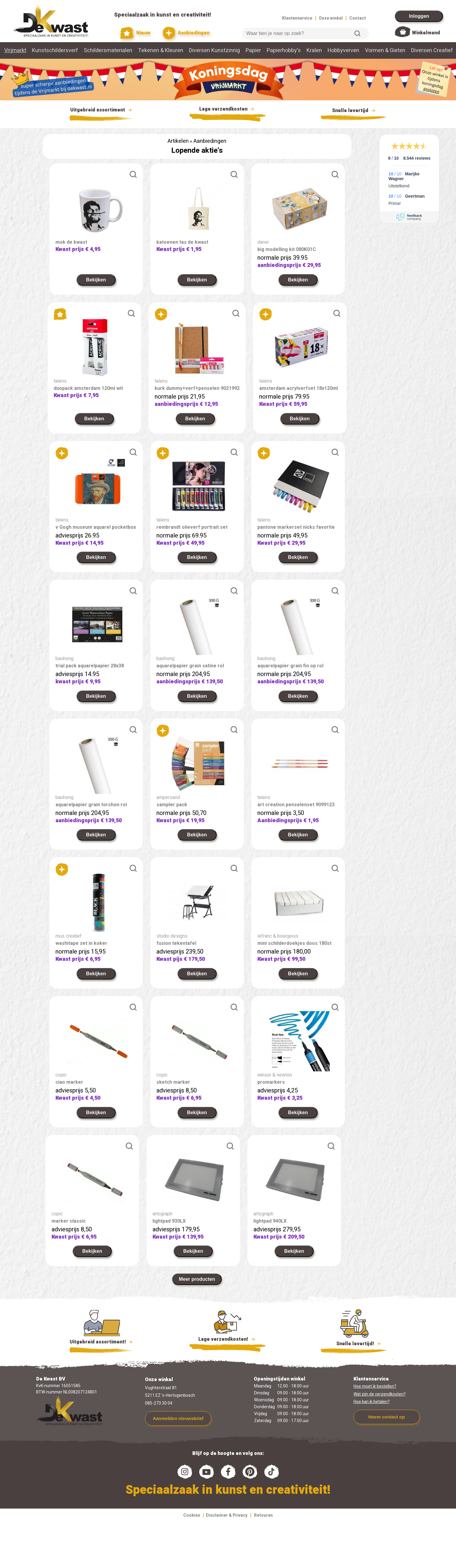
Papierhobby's (284, 50)
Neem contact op (386, 1424)
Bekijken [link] (96, 279)
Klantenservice (297, 18)
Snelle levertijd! (354, 1350)
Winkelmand (426, 32)
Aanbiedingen (186, 33)
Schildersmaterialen (108, 50)
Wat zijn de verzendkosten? (380, 1401)
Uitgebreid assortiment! (102, 1349)
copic (61, 1082)
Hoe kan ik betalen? (372, 1409)
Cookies (191, 1522)
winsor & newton (274, 1082)
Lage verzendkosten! (227, 1347)
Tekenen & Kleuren (160, 50)
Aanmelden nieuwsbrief (178, 1425)
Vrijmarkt (15, 50)
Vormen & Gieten (385, 50)
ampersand (168, 804)
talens (61, 381)
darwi (263, 242)
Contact (357, 18)
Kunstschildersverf (55, 50)
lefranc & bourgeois (277, 943)
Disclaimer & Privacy (226, 1522)
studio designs (171, 943)
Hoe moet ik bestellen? (375, 1393)
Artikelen (178, 141)
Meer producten (197, 1286)
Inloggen (419, 16)
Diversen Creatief (432, 50)
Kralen (314, 50)
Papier (253, 50)
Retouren (263, 1522)
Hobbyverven (343, 50)
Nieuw (135, 33)
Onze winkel (331, 18)
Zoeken (357, 33)
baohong (64, 665)
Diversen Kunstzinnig (214, 50)
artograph (162, 1221)
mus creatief (68, 943)
